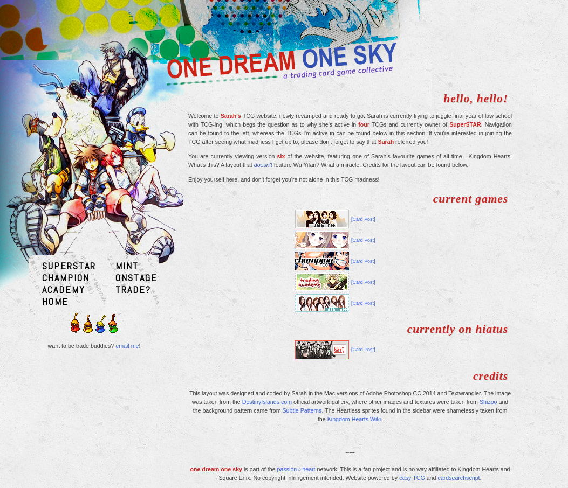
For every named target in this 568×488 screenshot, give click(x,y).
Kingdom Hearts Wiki (354, 419)
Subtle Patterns (302, 410)
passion (287, 469)
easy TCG (412, 478)
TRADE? (133, 289)
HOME (55, 301)
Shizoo (488, 402)
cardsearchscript (458, 478)
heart (308, 469)
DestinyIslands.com (267, 402)
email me (127, 346)
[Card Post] (363, 219)
